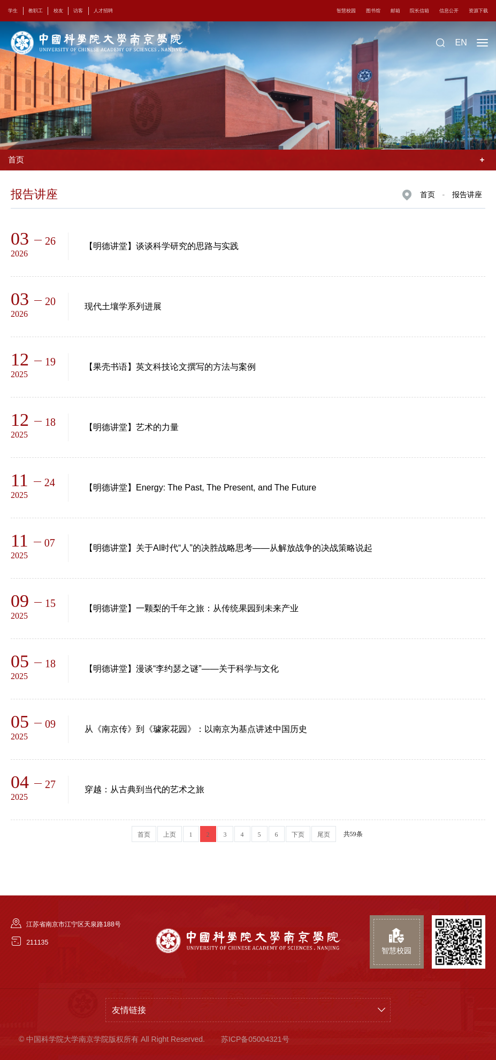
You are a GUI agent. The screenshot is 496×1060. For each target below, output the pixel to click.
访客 (92, 10)
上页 (169, 834)
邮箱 (376, 10)
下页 (298, 834)
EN (461, 42)
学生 (15, 10)
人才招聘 (122, 10)
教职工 (41, 10)
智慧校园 (318, 10)
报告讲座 (467, 194)
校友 (68, 10)
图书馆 (349, 10)
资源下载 (475, 10)
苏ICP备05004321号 (255, 1039)
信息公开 (440, 10)
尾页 (323, 834)
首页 (427, 194)
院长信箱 (405, 10)
